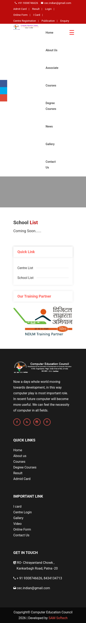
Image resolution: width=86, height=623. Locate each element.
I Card (36, 14)
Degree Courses (51, 105)
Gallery (50, 144)
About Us (51, 50)
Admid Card (22, 479)
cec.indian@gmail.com (56, 3)
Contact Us (51, 164)
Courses (51, 85)
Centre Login (22, 512)
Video (17, 524)
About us (19, 456)
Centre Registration (24, 20)
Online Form (20, 14)
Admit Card (20, 8)
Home (49, 32)
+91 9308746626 (26, 3)
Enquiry (64, 20)
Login (48, 8)
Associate (52, 67)
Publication (48, 20)
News (49, 126)
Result (36, 8)
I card (17, 506)
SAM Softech (58, 618)
